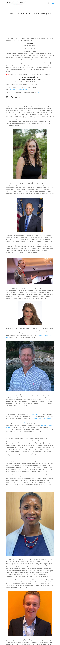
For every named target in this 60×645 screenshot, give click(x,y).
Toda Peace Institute (37, 414)
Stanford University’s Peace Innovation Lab (43, 418)
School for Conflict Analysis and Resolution (23, 422)
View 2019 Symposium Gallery (30, 31)
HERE (38, 92)
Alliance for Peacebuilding (25, 420)
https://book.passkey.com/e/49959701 (18, 89)
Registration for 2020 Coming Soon (30, 22)
